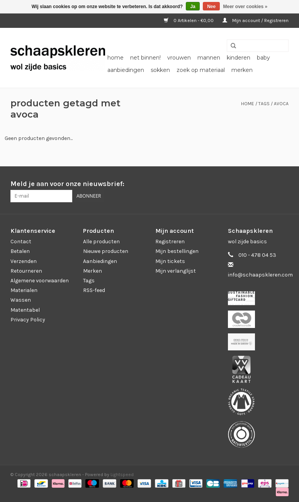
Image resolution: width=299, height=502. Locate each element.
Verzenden (23, 261)
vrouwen (179, 57)
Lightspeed (122, 474)
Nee (211, 6)
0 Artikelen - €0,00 (189, 20)
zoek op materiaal (201, 70)
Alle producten (101, 241)
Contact (20, 241)
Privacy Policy (27, 319)
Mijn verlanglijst (175, 271)
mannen (208, 57)
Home (115, 57)
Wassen (20, 300)
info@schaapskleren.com (260, 274)
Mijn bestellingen (177, 251)
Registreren (170, 241)
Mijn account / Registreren (256, 20)
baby (263, 57)
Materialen (23, 290)
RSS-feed (94, 290)
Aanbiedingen (100, 261)
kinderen (238, 57)
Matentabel (25, 310)
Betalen (20, 251)
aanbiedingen (125, 70)
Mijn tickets (170, 261)
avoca (281, 103)
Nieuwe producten (105, 251)
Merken (242, 70)
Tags (264, 103)
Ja (192, 6)
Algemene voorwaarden (39, 280)
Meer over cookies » (245, 6)
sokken (160, 70)
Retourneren (26, 271)
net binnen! (145, 57)
